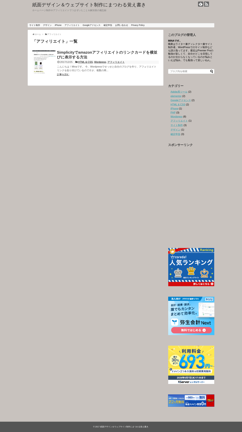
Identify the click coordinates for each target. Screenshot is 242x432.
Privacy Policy (138, 25)
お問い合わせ (121, 25)
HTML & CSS (85, 62)
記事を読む (63, 74)
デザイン (47, 25)
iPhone (58, 25)
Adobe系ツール (179, 91)
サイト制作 (34, 25)
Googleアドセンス (91, 25)
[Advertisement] (191, 194)
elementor (176, 96)
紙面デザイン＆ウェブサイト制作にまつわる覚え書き (89, 4)
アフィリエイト (72, 25)
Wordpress (100, 62)
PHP (173, 112)
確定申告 (108, 25)
